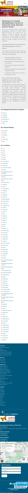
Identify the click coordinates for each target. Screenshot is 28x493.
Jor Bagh (4, 222)
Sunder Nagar (5, 329)
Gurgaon (4, 112)
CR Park (4, 169)
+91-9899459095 (4, 435)
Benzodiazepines (4, 378)
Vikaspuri (4, 339)
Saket (3, 314)
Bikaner (4, 159)
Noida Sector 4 (5, 119)
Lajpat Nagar (5, 236)
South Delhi (5, 121)
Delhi (3, 123)
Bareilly (4, 157)
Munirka (4, 255)
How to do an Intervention (6, 375)
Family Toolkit (3, 373)
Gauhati (4, 192)
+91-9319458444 (3, 426)
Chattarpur (4, 165)
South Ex (4, 322)
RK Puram (4, 306)
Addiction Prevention (5, 372)
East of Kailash (5, 188)
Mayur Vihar (5, 245)
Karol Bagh (4, 228)
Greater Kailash (5, 199)
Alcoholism (2, 376)
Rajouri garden (5, 291)
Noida (3, 137)
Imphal (4, 211)
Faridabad (4, 114)
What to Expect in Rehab (6, 353)
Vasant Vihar (5, 337)
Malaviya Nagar (5, 243)
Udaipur (4, 333)
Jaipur (3, 213)
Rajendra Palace (6, 289)
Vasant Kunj (5, 335)
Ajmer (3, 150)
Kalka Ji (4, 224)
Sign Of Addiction (4, 366)
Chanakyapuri (5, 161)
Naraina (4, 257)
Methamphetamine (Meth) (6, 382)
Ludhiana (4, 241)
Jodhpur (4, 220)
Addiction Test (3, 367)
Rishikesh (4, 304)
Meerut (4, 247)
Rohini (3, 308)
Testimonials (3, 362)
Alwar (3, 152)
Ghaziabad (4, 117)
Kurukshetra (5, 234)
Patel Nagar (5, 278)
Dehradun (4, 184)
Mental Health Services (5, 355)
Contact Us (2, 360)
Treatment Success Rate (5, 352)
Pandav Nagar (5, 274)
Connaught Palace (6, 167)
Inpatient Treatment (5, 347)
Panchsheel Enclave (7, 272)
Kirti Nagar (4, 232)
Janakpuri (4, 217)
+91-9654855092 (3, 440)
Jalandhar (4, 215)
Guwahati (2, 391)
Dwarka (4, 186)
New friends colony (6, 270)
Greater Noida (5, 201)
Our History (2, 359)
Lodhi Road (5, 238)
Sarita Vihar (5, 316)
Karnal (3, 226)
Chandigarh (5, 163)
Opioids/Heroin (3, 384)
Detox (1, 349)
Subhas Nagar (5, 325)
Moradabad (5, 253)
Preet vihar (4, 283)
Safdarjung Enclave (6, 310)
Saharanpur (5, 312)
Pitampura (4, 280)
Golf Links (4, 196)
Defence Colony (6, 182)
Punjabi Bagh (5, 285)
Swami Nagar (5, 331)
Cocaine (2, 379)
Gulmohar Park (5, 205)
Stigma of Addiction (4, 369)
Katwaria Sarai (5, 230)
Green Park (5, 203)
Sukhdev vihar (5, 327)
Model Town (5, 249)
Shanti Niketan (5, 318)
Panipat (4, 276)
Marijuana (2, 381)
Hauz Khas (4, 209)
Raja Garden (5, 287)
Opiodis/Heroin (3, 350)
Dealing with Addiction (5, 370)
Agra (3, 148)
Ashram (4, 154)
